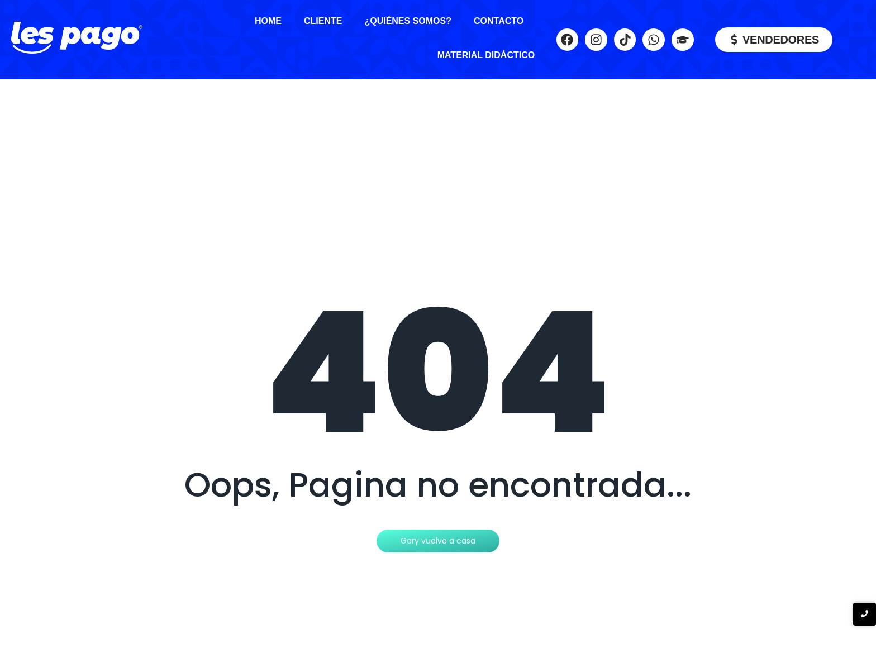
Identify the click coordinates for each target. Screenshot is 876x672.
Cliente (323, 21)
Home (268, 21)
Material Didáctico (486, 55)
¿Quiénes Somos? (407, 21)
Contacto (498, 21)
